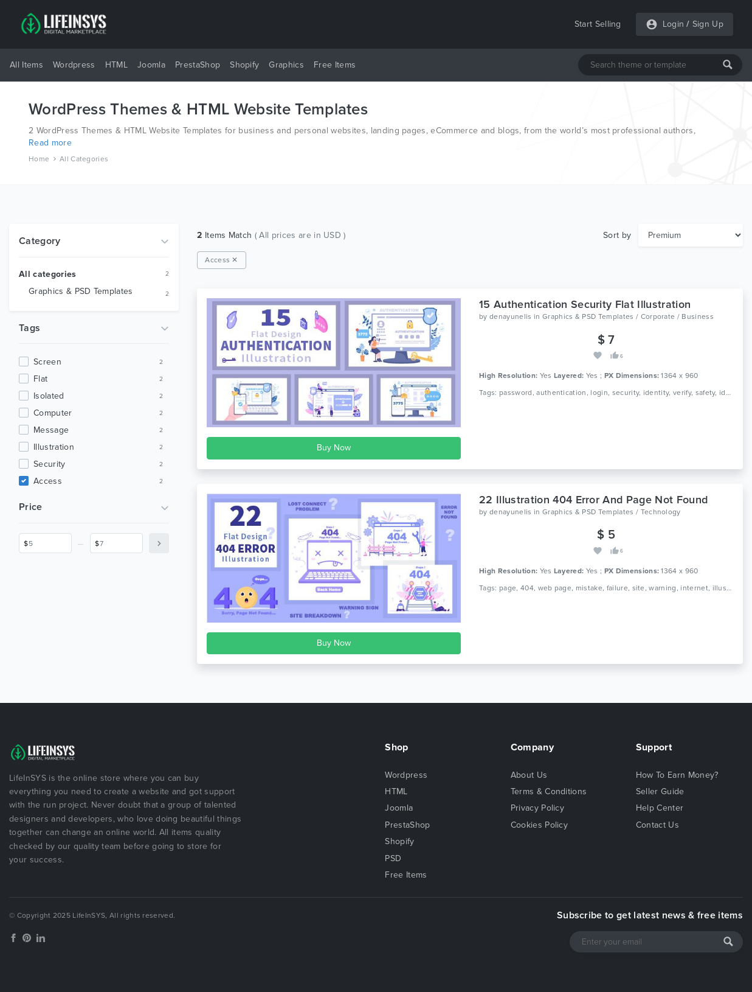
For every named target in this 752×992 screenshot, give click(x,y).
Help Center (660, 808)
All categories (47, 274)
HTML (116, 65)
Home (39, 159)
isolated (48, 396)
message (51, 430)
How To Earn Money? (677, 775)
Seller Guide (660, 791)
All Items (26, 65)
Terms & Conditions (549, 791)
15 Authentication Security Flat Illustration (585, 304)
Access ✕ (221, 260)
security (49, 464)
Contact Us (657, 825)
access (47, 481)
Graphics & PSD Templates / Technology (611, 512)
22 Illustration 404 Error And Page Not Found (593, 499)
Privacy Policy (537, 808)
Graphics (286, 65)
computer (52, 413)
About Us (529, 775)
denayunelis (510, 316)
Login (674, 24)
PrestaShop (197, 65)
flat (40, 379)
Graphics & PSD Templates (81, 291)
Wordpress (74, 65)
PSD (393, 858)
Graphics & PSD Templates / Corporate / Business (628, 316)
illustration (53, 447)
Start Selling (597, 24)
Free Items (335, 65)
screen (47, 362)
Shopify (244, 65)
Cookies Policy (539, 825)
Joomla (151, 65)
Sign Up (707, 24)
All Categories (84, 159)
